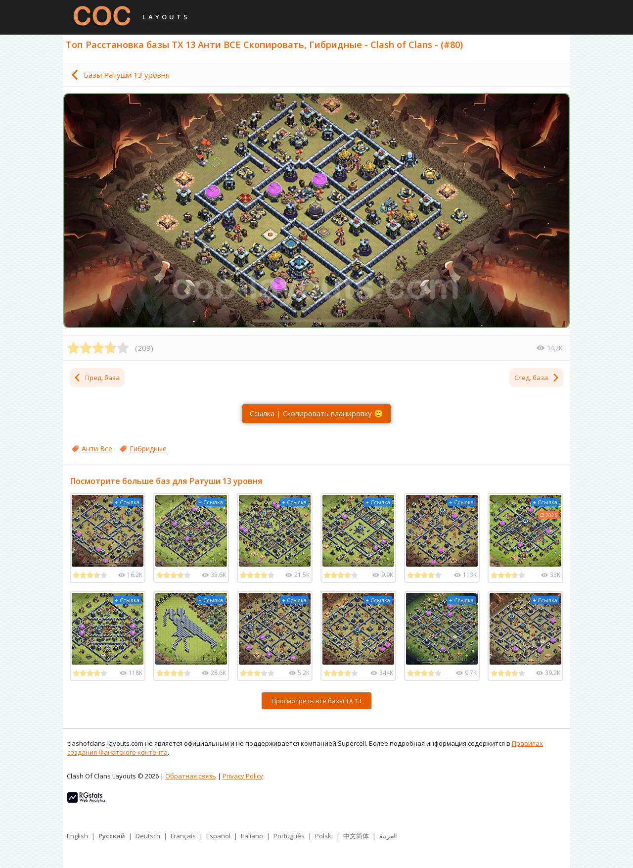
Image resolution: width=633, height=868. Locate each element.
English (77, 835)
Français (183, 835)
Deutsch (148, 835)
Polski (324, 835)
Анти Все (97, 448)
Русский (111, 835)
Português (289, 835)
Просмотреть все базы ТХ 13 (316, 700)
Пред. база (96, 377)
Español (218, 835)
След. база (537, 377)
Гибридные (148, 448)
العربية (388, 835)
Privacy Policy (243, 776)
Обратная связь (190, 776)
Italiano (252, 835)
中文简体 (356, 835)
